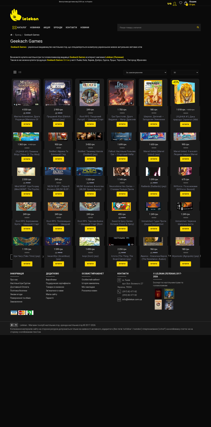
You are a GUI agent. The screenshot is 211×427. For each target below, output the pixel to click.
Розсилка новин (89, 382)
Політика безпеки (18, 382)
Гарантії (50, 390)
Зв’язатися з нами (54, 382)
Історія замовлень (90, 375)
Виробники (51, 371)
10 (63, 348)
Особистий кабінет (91, 371)
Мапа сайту (51, 386)
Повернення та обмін (20, 390)
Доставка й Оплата (19, 379)
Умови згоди (16, 386)
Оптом (66, 60)
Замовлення (16, 393)
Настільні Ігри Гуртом (20, 375)
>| (69, 348)
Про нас (14, 371)
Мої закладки (88, 379)
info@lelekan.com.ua (132, 391)
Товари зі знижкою (55, 379)
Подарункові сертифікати (58, 375)
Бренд (18, 35)
